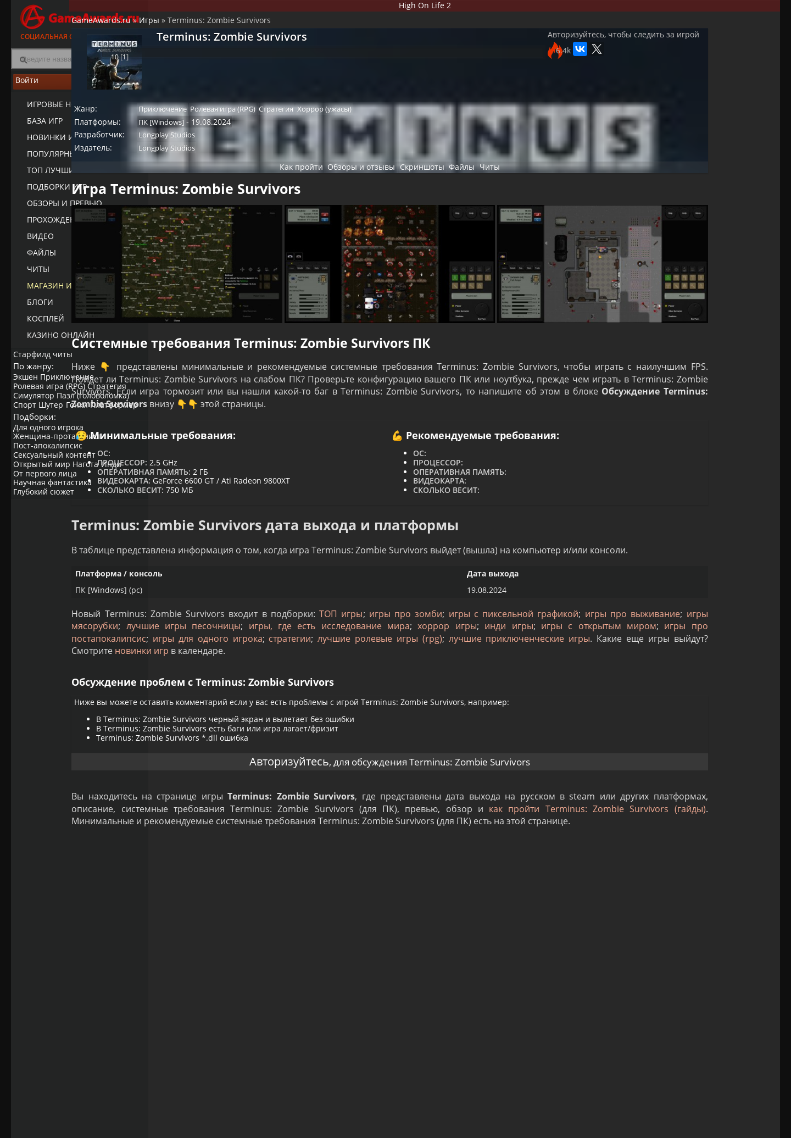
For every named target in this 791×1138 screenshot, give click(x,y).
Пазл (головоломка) (99, 406)
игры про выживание (258, 666)
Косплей (38, 324)
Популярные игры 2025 (67, 159)
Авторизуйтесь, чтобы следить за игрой (535, 56)
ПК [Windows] (248, 134)
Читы (30, 275)
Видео (32, 242)
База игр (37, 126)
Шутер (57, 415)
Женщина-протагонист (60, 461)
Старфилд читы (46, 359)
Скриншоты (415, 186)
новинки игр (332, 703)
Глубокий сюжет (46, 517)
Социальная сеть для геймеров (79, 20)
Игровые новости (57, 110)
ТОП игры (417, 654)
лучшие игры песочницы (469, 666)
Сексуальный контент (57, 480)
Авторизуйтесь (264, 826)
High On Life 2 (464, 7)
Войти (80, 88)
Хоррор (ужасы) (426, 119)
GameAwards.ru (183, 30)
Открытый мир (45, 489)
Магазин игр (47, 291)
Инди (120, 489)
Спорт (28, 415)
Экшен (28, 387)
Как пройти (277, 186)
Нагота (92, 489)
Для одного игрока (51, 452)
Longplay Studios (254, 149)
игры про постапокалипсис (546, 679)
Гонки (86, 415)
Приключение (74, 387)
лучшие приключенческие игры (534, 691)
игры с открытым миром (423, 679)
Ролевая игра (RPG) (52, 396)
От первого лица (48, 498)
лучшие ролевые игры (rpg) (388, 691)
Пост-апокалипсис (51, 470)
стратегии (296, 691)
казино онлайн (53, 341)
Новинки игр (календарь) (72, 143)
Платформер (40, 424)
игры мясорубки (359, 666)
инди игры (336, 679)
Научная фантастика (55, 507)
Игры (231, 30)
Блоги (32, 308)
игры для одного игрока (210, 691)
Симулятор (37, 406)
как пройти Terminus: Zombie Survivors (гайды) (345, 894)
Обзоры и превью (56, 209)
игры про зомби (481, 654)
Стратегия (113, 396)
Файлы (33, 258)
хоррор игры (278, 679)
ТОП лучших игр (53, 176)
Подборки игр (49, 192)
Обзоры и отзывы (346, 186)
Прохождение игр (56, 225)
